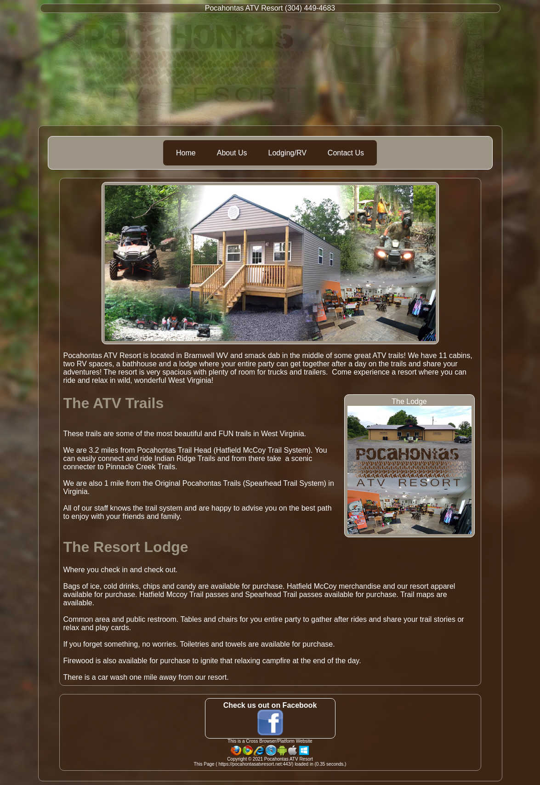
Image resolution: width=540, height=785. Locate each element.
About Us (232, 153)
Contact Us (346, 153)
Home (186, 153)
